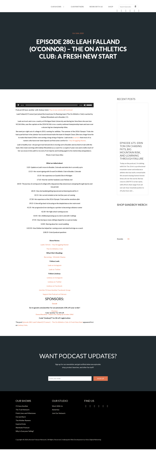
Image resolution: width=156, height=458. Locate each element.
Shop (110, 7)
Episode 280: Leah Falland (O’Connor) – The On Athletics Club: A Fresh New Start (53, 322)
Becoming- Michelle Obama (54, 257)
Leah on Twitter (54, 269)
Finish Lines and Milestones (26, 413)
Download (68, 110)
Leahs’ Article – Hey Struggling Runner (55, 245)
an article (76, 137)
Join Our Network (58, 413)
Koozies (120, 239)
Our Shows (58, 7)
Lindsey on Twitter (55, 282)
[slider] (52, 105)
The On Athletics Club (54, 249)
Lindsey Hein (22, 325)
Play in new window (56, 110)
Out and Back (21, 417)
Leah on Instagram (54, 265)
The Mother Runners (23, 420)
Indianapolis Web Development (72, 440)
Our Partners (77, 7)
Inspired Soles (21, 424)
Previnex (55, 311)
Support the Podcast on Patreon (54, 294)
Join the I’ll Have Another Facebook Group (54, 290)
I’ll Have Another (22, 406)
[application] (55, 105)
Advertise (55, 410)
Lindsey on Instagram (55, 278)
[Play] (18, 105)
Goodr (54, 303)
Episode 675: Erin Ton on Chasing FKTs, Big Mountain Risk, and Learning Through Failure (132, 150)
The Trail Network (22, 410)
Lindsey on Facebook (55, 286)
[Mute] (85, 105)
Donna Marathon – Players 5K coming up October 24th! (55, 314)
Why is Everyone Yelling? (25, 431)
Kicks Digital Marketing (93, 440)
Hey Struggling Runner (77, 140)
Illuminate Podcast (22, 427)
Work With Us (96, 7)
